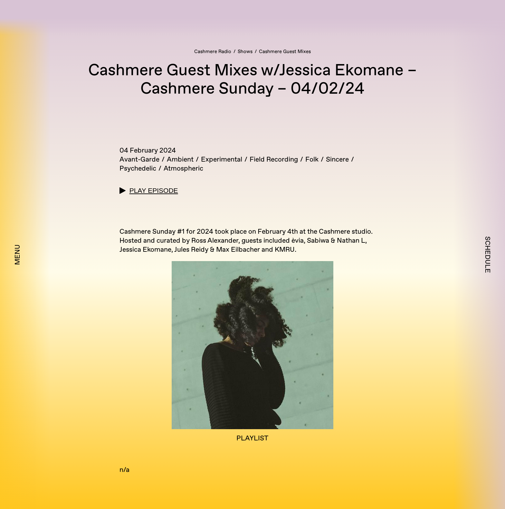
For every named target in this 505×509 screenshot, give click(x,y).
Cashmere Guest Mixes (285, 52)
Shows (245, 52)
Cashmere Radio (212, 52)
